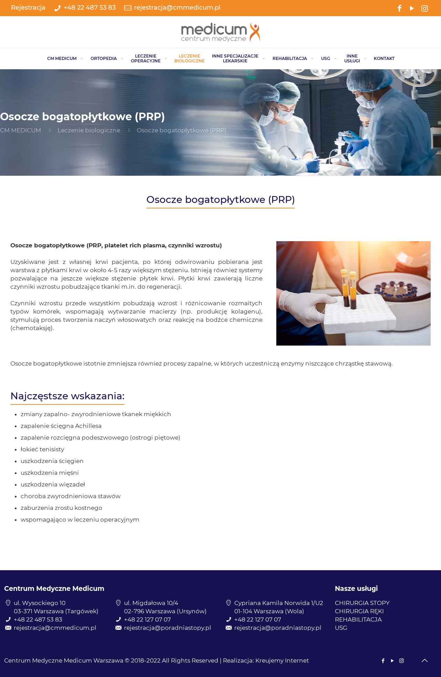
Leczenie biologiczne (89, 130)
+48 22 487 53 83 (90, 7)
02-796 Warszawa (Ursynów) (165, 611)
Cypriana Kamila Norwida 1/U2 (278, 602)
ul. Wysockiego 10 (39, 602)
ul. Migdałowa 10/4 (151, 602)
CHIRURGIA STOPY (362, 602)
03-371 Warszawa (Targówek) (56, 611)
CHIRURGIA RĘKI (359, 611)
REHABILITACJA (358, 619)
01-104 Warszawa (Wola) (269, 611)
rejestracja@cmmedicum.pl (177, 7)
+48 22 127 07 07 (147, 619)
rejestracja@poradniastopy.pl (167, 627)
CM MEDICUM (20, 130)
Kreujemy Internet (282, 660)
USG (341, 627)
